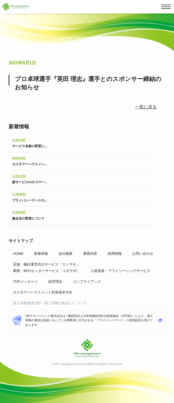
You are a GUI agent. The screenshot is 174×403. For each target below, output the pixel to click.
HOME (18, 254)
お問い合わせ (142, 254)
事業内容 (90, 254)
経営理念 (55, 282)
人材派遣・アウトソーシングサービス (120, 271)
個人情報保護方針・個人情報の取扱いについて (50, 303)
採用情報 (115, 254)
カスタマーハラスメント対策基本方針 (43, 292)
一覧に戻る (146, 107)
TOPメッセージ (25, 282)
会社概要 (66, 254)
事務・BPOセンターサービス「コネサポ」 (46, 271)
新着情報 (41, 254)
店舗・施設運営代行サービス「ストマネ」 (46, 264)
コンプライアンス (87, 282)
